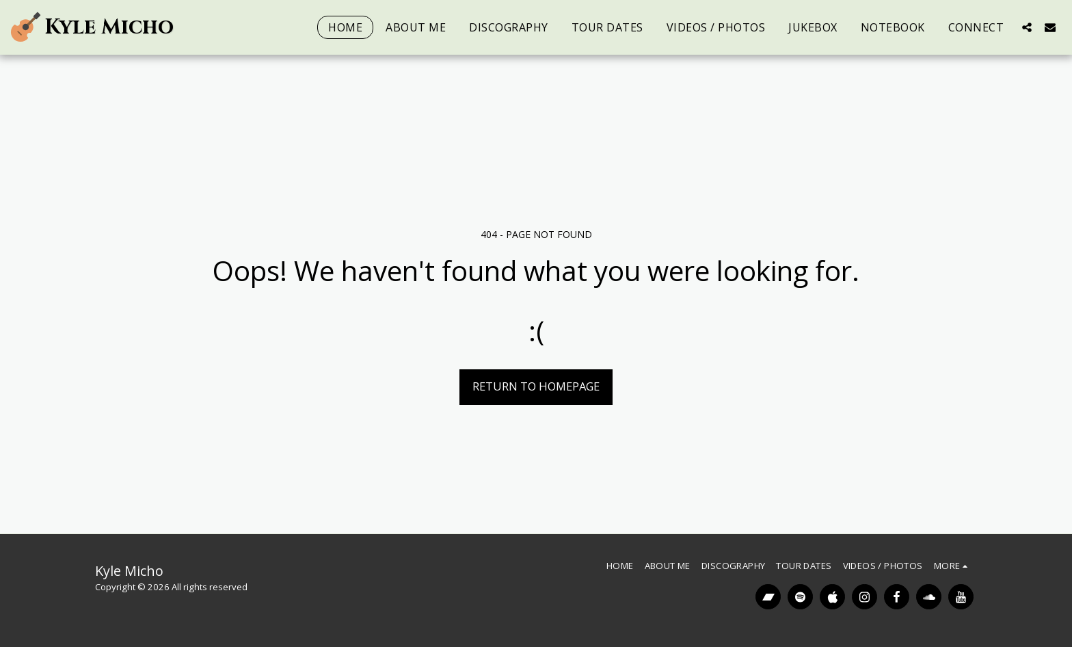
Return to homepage (536, 386)
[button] (1027, 27)
